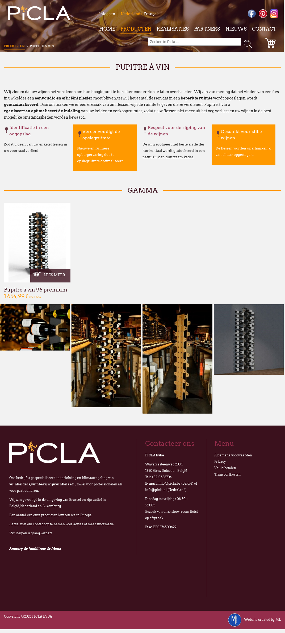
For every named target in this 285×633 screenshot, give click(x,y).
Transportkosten (227, 474)
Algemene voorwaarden (233, 455)
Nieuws (236, 29)
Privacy (220, 462)
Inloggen (107, 14)
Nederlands (131, 14)
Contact (264, 29)
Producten (135, 29)
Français (152, 14)
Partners (207, 29)
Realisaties (173, 29)
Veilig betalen (225, 468)
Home (107, 29)
